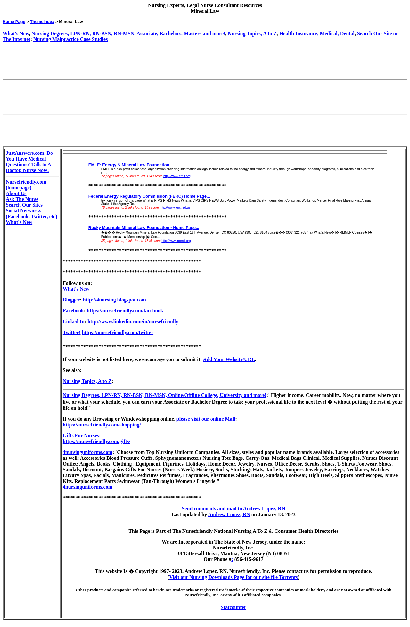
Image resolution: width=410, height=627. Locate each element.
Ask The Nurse (22, 199)
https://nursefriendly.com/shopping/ (102, 424)
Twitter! (72, 332)
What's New (16, 33)
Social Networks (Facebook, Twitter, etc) (31, 213)
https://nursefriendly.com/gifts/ (96, 441)
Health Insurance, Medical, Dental (317, 33)
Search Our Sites (24, 205)
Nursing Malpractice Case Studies (70, 39)
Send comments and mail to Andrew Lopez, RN (233, 508)
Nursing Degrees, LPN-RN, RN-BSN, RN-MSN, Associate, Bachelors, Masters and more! (128, 33)
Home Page (14, 21)
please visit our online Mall (205, 419)
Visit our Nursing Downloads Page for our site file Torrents (233, 577)
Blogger (71, 299)
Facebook (73, 310)
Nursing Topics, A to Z (252, 33)
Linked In (74, 321)
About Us (16, 193)
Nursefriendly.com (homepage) (26, 184)
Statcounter (233, 607)
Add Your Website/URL (229, 359)
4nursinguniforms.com (87, 452)
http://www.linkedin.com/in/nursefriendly (132, 321)
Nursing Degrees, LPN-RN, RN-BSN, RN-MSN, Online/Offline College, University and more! (164, 395)
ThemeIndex (42, 21)
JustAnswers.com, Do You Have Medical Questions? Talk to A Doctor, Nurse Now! (29, 161)
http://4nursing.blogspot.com (114, 299)
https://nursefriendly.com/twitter (118, 332)
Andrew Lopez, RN (229, 514)
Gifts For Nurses (81, 435)
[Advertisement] (119, 62)
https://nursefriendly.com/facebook (125, 310)
